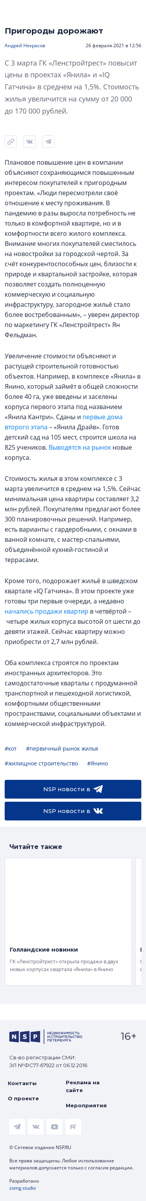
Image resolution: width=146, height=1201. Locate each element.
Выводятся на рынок (80, 447)
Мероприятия (86, 1105)
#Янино (97, 763)
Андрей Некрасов (25, 45)
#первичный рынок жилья (62, 748)
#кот (11, 748)
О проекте (23, 1098)
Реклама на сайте (83, 1086)
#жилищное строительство (41, 763)
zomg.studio (22, 1188)
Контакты (22, 1083)
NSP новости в (73, 789)
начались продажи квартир (46, 611)
